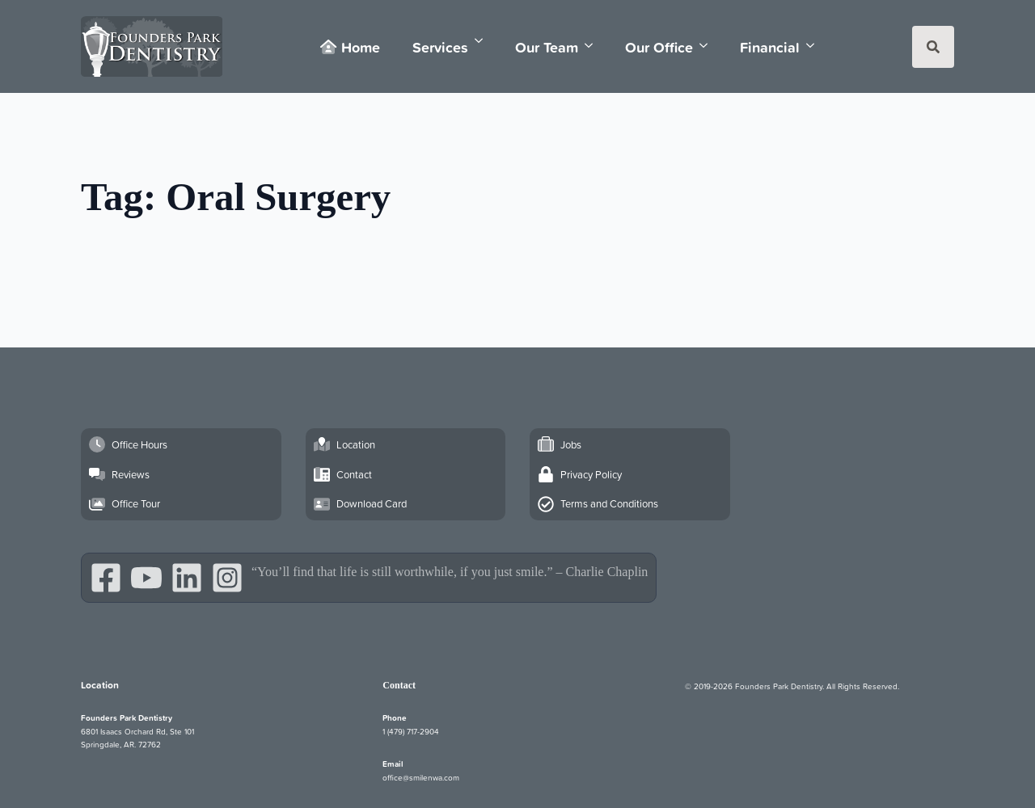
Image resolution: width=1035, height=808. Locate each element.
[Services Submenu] (483, 40)
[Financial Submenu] (815, 45)
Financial (770, 46)
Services (440, 46)
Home (349, 46)
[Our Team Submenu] (593, 45)
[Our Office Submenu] (708, 45)
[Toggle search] (933, 47)
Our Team (546, 46)
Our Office (659, 46)
